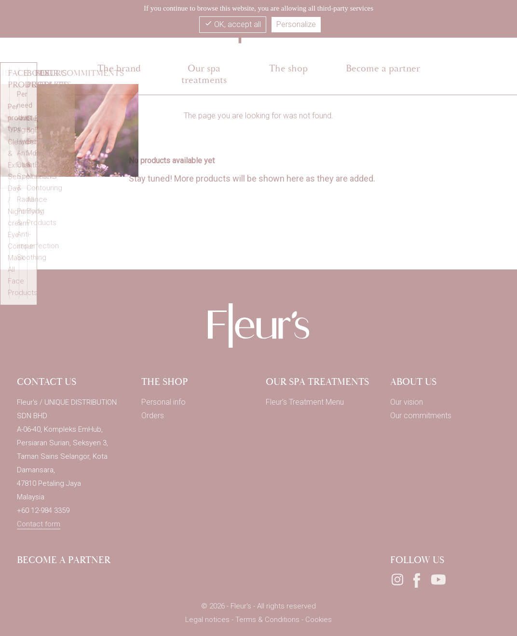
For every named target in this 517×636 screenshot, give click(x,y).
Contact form (38, 524)
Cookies (318, 619)
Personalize (296, 24)
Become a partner (63, 560)
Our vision (406, 402)
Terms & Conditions (268, 619)
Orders (152, 415)
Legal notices (208, 619)
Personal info (163, 402)
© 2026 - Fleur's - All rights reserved (258, 606)
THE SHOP (164, 382)
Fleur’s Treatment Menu (305, 402)
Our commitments (420, 415)
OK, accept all (232, 24)
